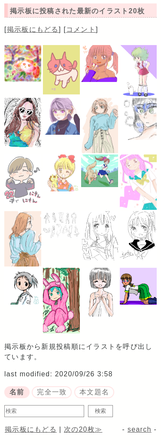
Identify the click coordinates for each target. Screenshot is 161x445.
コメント (81, 29)
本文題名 (94, 392)
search (140, 429)
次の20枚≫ (83, 429)
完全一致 (52, 392)
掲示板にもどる (33, 29)
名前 (16, 392)
